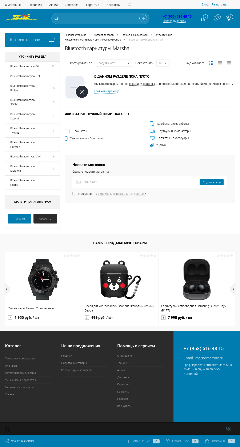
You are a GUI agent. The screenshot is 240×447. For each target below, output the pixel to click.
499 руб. (99, 317)
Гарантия (92, 5)
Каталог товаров (32, 40)
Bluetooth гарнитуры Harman (22, 144)
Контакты (113, 5)
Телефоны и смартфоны (169, 123)
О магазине (13, 5)
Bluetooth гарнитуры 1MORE (22, 130)
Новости (122, 398)
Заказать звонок (174, 21)
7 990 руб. (176, 317)
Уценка (158, 145)
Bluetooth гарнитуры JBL (25, 76)
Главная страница (106, 91)
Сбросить (45, 218)
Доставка (72, 5)
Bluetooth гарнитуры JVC (25, 156)
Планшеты (76, 131)
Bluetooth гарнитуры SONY (22, 102)
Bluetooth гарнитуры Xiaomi (22, 116)
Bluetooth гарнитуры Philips (22, 88)
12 (53, 66)
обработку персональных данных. (121, 193)
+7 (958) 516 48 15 (177, 17)
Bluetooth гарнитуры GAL (25, 66)
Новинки (66, 355)
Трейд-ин (35, 5)
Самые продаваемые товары (120, 243)
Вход (205, 4)
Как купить (124, 406)
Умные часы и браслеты (84, 138)
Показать (20, 218)
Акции (53, 5)
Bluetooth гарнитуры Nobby (22, 182)
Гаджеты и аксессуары (169, 138)
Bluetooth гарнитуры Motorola (22, 168)
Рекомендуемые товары (76, 370)
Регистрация (220, 4)
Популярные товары (74, 362)
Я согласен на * (112, 193)
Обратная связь (20, 441)
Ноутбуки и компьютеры (170, 131)
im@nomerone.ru (209, 358)
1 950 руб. (23, 317)
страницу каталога (142, 83)
